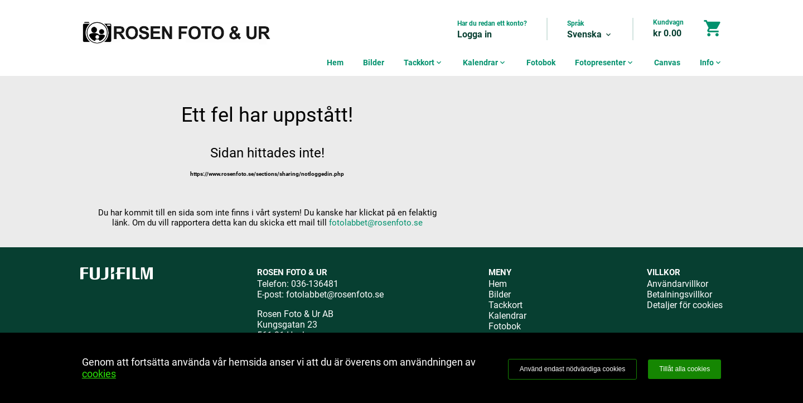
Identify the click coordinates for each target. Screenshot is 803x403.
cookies (99, 374)
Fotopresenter (605, 62)
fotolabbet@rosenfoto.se (376, 223)
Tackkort (423, 62)
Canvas (667, 62)
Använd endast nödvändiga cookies (572, 369)
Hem (335, 62)
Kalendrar (485, 62)
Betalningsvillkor (679, 294)
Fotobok (540, 62)
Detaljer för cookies (685, 305)
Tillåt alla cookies (684, 369)
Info (711, 62)
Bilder (373, 62)
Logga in (474, 34)
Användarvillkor (677, 284)
